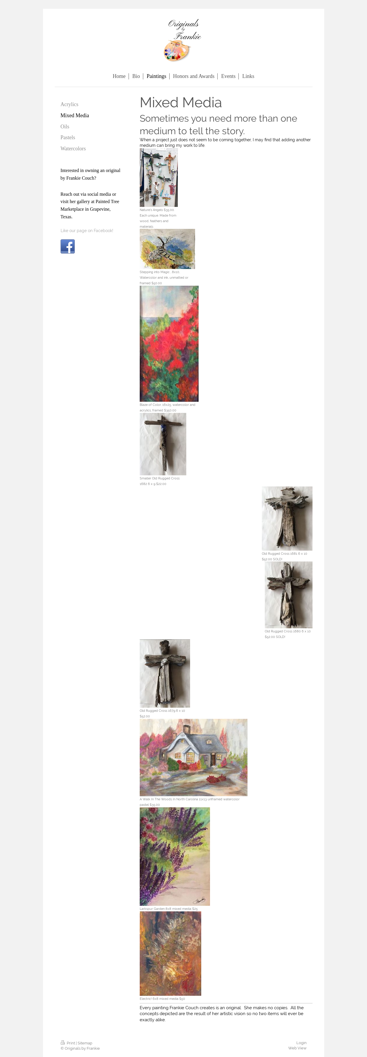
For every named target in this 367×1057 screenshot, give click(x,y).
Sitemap (85, 1043)
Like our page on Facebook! (87, 230)
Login (301, 1043)
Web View (297, 1048)
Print (68, 1043)
